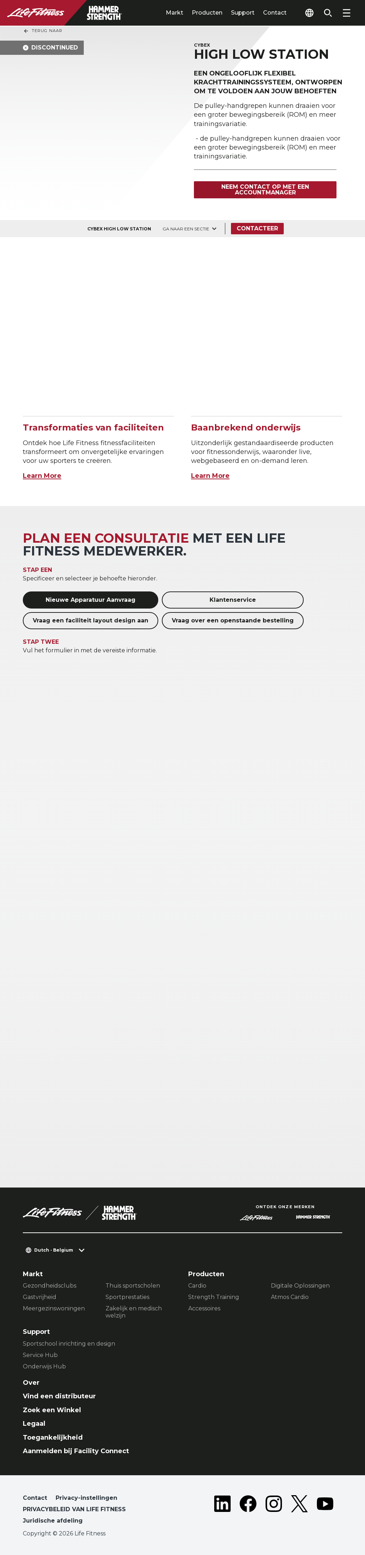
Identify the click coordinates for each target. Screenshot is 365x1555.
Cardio (197, 1285)
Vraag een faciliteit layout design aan (90, 620)
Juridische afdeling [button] (53, 1520)
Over (31, 1383)
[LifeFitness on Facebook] (248, 1511)
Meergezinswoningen (54, 1308)
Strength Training (213, 1297)
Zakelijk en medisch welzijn (134, 1312)
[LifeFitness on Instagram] (273, 1511)
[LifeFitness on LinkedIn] (222, 1511)
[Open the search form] (328, 13)
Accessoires (204, 1308)
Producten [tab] (207, 12)
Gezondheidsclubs (49, 1285)
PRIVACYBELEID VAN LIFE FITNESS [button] (74, 1509)
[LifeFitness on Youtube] (325, 1511)
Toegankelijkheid (53, 1437)
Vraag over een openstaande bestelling (233, 620)
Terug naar (42, 31)
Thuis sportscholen (133, 1285)
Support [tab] (243, 12)
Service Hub (40, 1355)
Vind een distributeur (59, 1396)
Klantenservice (233, 599)
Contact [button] (35, 1497)
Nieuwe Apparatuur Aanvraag (90, 599)
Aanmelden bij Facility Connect (76, 1451)
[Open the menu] (346, 13)
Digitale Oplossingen (300, 1285)
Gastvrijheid (39, 1297)
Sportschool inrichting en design (69, 1343)
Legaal (34, 1424)
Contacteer (257, 228)
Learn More (42, 476)
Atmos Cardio (290, 1297)
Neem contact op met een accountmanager (265, 189)
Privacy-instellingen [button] (86, 1497)
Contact (275, 12)
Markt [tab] (174, 12)
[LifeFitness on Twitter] (299, 1511)
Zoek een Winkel (52, 1410)
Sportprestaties (127, 1297)
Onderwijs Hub (44, 1366)
